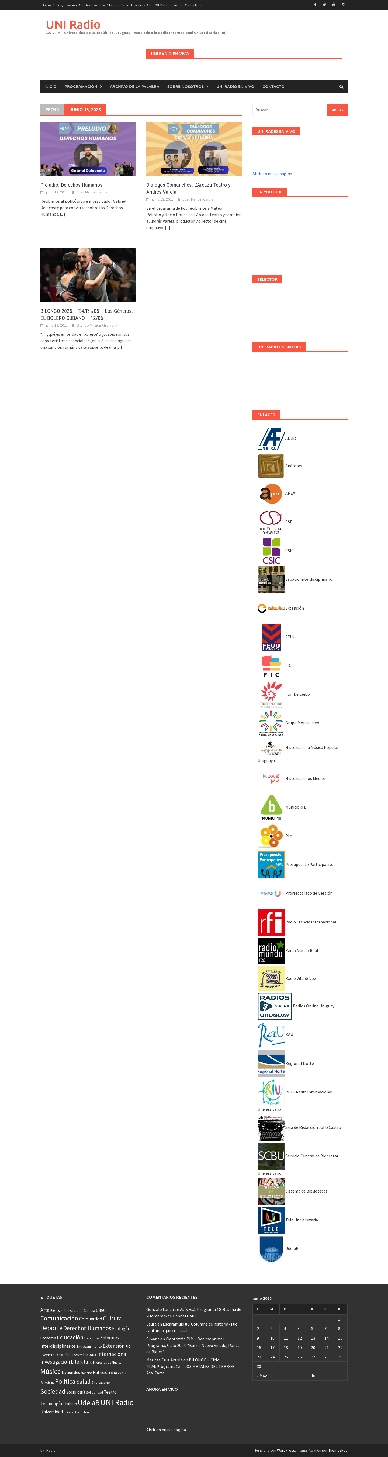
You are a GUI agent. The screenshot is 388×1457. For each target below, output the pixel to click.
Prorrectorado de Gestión (295, 893)
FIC (274, 665)
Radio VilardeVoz (287, 978)
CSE (275, 521)
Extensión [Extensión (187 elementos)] (114, 1345)
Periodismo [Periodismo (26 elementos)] (47, 1382)
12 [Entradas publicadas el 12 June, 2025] (299, 1337)
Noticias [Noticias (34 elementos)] (86, 1372)
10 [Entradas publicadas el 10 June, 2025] (272, 1337)
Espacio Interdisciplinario (295, 579)
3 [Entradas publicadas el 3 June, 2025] (271, 1328)
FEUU (276, 636)
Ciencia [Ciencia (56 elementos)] (89, 1310)
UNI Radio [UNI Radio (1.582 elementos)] (117, 1402)
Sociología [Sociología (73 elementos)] (75, 1391)
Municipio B (282, 806)
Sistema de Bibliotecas (292, 1191)
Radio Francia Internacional (297, 921)
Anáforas (280, 465)
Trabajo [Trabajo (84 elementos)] (70, 1403)
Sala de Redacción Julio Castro (299, 1127)
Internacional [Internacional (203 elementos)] (112, 1353)
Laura (151, 1323)
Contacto (191, 5)
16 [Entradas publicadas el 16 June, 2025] (259, 1347)
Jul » (315, 1375)
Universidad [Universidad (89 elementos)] (51, 1411)
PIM (275, 835)
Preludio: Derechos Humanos (71, 184)
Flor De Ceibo (284, 694)
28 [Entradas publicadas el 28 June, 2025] (326, 1356)
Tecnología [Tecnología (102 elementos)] (51, 1403)
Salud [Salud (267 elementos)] (83, 1381)
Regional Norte (286, 1063)
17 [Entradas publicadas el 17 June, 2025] (272, 1347)
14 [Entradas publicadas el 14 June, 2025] (326, 1337)
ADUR (277, 437)
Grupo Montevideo (288, 722)
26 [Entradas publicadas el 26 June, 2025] (299, 1356)
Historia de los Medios (292, 778)
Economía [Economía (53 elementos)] (48, 1338)
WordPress (286, 1450)
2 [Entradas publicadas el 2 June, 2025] (258, 1328)
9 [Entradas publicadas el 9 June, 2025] (258, 1337)
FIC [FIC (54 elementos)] (128, 1346)
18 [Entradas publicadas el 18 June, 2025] (286, 1347)
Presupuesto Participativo (296, 864)
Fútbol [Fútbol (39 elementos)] (68, 1354)
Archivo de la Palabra (101, 5)
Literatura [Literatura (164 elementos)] (81, 1361)
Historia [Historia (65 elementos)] (89, 1354)
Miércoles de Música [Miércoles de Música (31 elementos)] (107, 1362)
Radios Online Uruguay (296, 1005)
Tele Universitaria (288, 1219)
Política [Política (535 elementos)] (65, 1381)
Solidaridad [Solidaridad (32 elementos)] (94, 1392)
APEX (276, 492)
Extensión (281, 607)
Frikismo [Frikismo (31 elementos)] (57, 1354)
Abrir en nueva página (272, 173)
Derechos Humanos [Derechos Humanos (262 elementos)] (87, 1328)
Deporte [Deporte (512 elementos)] (51, 1327)
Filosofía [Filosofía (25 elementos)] (45, 1354)
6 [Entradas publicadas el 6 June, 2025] (312, 1328)
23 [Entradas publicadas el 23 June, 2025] (259, 1356)
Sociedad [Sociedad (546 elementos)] (52, 1391)
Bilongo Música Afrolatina (97, 324)
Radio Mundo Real (288, 950)
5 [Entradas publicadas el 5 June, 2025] (298, 1328)
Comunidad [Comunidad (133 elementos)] (90, 1319)
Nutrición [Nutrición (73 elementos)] (101, 1372)
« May (262, 1375)
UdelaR (278, 1248)
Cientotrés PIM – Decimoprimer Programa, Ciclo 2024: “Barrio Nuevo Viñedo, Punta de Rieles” (193, 1345)
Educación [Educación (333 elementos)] (70, 1337)
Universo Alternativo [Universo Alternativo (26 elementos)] (76, 1412)
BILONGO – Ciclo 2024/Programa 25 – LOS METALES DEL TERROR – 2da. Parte (192, 1366)
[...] (62, 213)
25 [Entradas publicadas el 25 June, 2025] (286, 1356)
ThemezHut (337, 1450)
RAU (275, 1034)
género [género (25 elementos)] (78, 1354)
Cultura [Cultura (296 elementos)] (112, 1318)
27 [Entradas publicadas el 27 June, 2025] (313, 1356)
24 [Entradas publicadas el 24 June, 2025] (272, 1356)
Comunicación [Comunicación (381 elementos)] (59, 1318)
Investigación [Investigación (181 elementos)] (55, 1361)
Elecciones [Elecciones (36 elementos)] (91, 1338)
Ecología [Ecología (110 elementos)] (120, 1328)
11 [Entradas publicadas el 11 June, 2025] (286, 1337)
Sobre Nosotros (133, 5)
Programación (66, 5)
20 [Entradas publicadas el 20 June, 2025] (313, 1347)
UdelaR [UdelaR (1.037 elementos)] (88, 1402)
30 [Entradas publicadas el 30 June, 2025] (259, 1366)
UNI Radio (73, 23)
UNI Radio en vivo (166, 5)
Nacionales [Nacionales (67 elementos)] (71, 1372)
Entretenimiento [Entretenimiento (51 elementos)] (89, 1346)
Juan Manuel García (92, 191)
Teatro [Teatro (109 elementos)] (110, 1392)
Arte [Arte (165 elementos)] (45, 1309)
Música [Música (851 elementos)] (50, 1371)
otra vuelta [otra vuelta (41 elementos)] (119, 1372)
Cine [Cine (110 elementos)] (100, 1310)
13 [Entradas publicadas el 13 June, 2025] (313, 1337)
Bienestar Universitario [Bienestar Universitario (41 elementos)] (66, 1310)
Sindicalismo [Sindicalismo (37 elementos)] (100, 1382)
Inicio (47, 5)
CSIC (276, 550)
